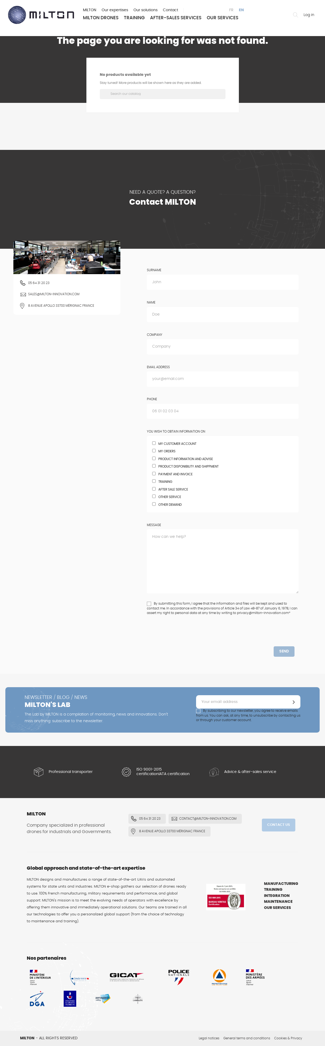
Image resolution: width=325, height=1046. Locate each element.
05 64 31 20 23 (38, 283)
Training (134, 17)
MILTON (89, 10)
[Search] (162, 94)
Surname (154, 270)
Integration (277, 896)
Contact (170, 10)
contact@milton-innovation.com (207, 818)
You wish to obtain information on (176, 431)
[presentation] (191, 635)
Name (151, 302)
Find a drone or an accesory (295, 15)
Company (154, 334)
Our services (222, 17)
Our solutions (145, 10)
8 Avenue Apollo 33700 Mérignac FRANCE (61, 305)
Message (154, 525)
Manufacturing (281, 884)
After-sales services (175, 17)
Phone (152, 399)
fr (231, 10)
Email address (158, 367)
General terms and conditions (246, 1038)
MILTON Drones (100, 17)
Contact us (278, 825)
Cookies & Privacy (288, 1038)
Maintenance (278, 902)
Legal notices (209, 1038)
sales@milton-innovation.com (53, 294)
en (241, 10)
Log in (309, 15)
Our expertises (115, 10)
